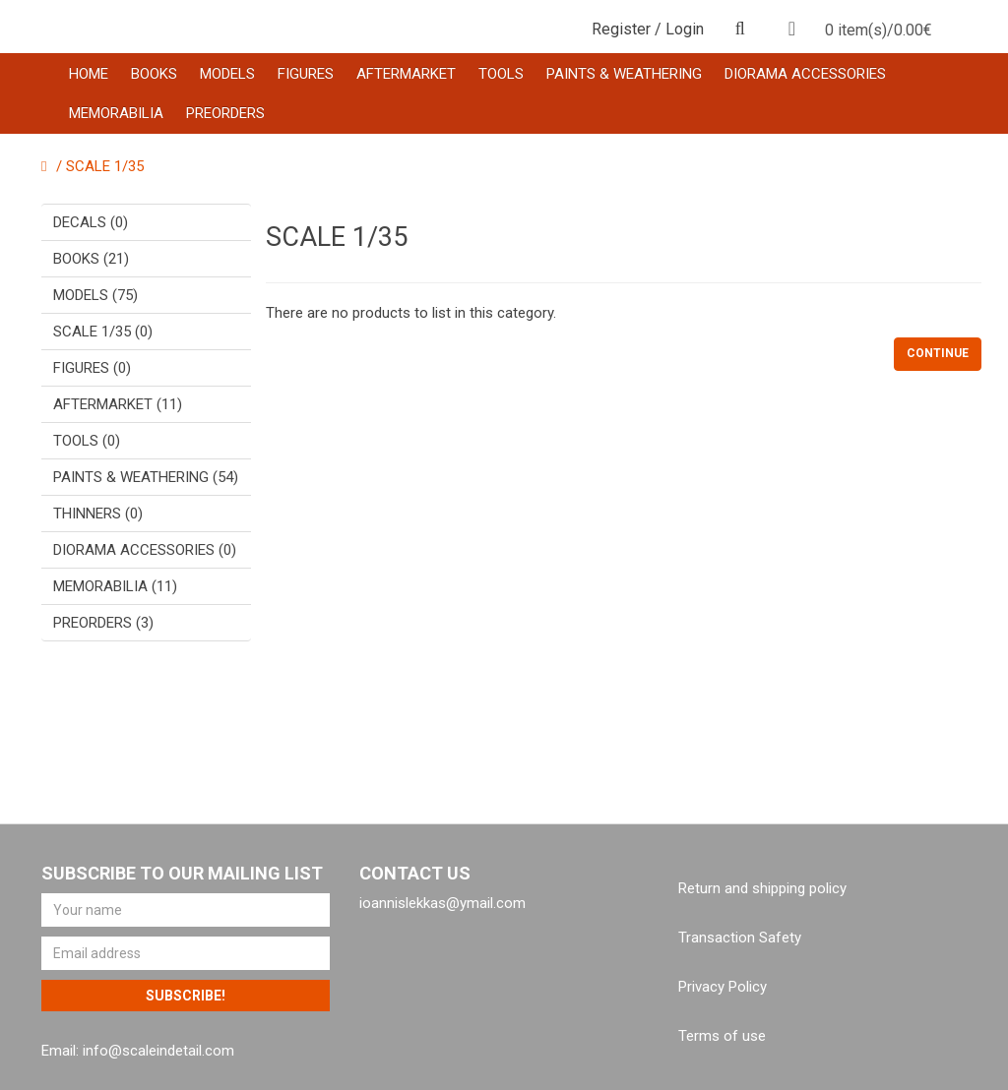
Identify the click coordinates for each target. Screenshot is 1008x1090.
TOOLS (501, 74)
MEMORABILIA (116, 113)
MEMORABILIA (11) (115, 586)
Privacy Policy (722, 987)
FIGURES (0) (92, 368)
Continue (938, 353)
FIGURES (306, 74)
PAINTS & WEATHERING (624, 74)
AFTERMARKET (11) (117, 404)
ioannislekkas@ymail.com (442, 903)
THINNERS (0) (98, 513)
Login (684, 29)
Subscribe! (185, 995)
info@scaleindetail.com (158, 1051)
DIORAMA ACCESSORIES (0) (144, 550)
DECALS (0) (90, 222)
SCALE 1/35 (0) (103, 331)
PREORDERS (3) (103, 623)
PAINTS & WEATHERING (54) (145, 477)
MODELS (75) (95, 295)
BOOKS (154, 74)
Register (621, 29)
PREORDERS (225, 113)
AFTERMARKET (406, 74)
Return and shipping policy (762, 888)
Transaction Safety (739, 937)
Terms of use (722, 1036)
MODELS (227, 74)
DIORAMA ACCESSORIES (805, 74)
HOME (88, 74)
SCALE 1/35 (105, 166)
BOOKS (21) (91, 259)
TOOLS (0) (86, 441)
